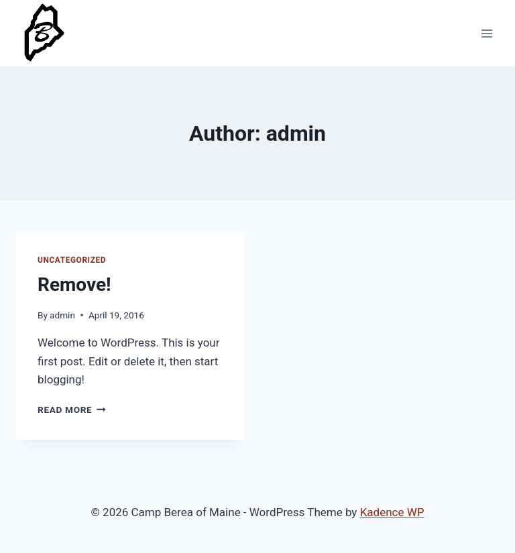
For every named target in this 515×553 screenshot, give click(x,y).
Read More (72, 409)
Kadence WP (392, 512)
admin (62, 315)
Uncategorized (72, 260)
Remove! (74, 284)
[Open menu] (486, 33)
